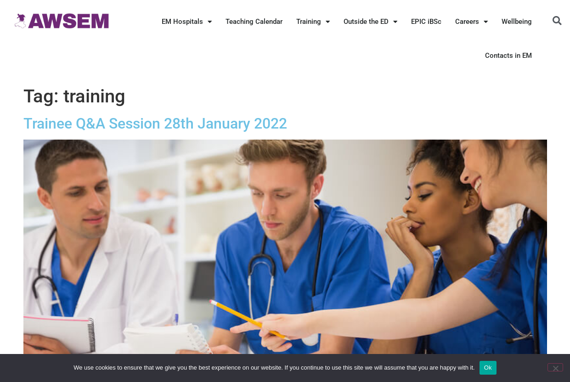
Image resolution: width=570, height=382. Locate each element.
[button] (557, 20)
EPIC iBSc (426, 21)
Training (313, 22)
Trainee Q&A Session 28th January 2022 (155, 123)
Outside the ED (370, 22)
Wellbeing (517, 21)
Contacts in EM (508, 55)
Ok (488, 367)
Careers (471, 22)
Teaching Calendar (254, 21)
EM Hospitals (187, 22)
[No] (555, 367)
